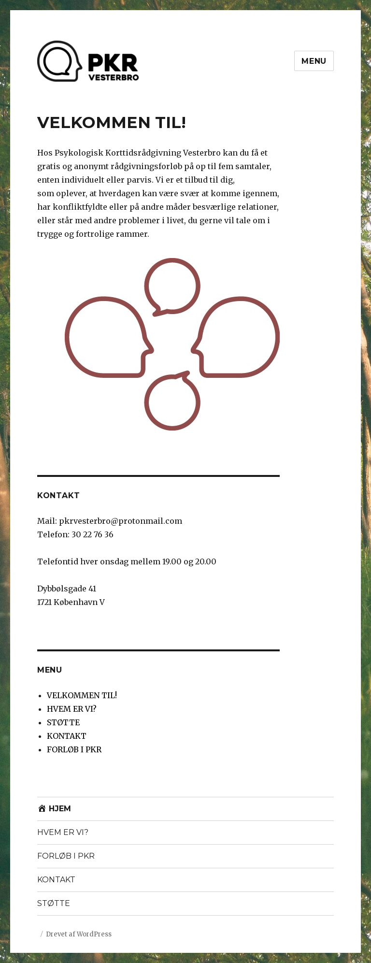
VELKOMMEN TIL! (82, 695)
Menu (314, 61)
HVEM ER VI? (72, 709)
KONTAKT (66, 736)
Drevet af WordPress (79, 934)
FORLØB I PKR (74, 749)
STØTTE (63, 722)
